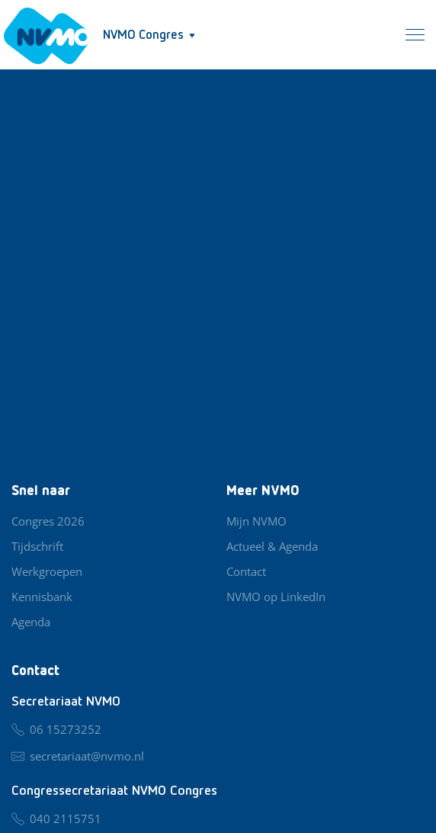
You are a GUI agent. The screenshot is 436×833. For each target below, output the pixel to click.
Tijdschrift (37, 546)
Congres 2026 (48, 521)
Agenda (30, 621)
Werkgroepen (46, 571)
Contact (246, 571)
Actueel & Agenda (272, 546)
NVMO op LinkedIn (275, 596)
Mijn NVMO (256, 521)
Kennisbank (41, 596)
